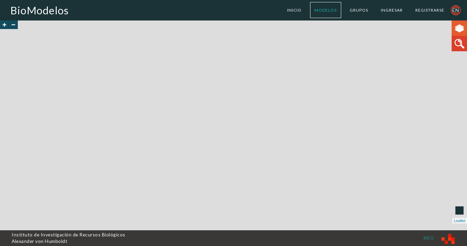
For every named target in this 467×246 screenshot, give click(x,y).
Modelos (326, 10)
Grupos (359, 10)
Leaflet (459, 221)
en (455, 10)
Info (429, 238)
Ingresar (392, 10)
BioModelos (39, 10)
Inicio (294, 10)
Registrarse (429, 10)
